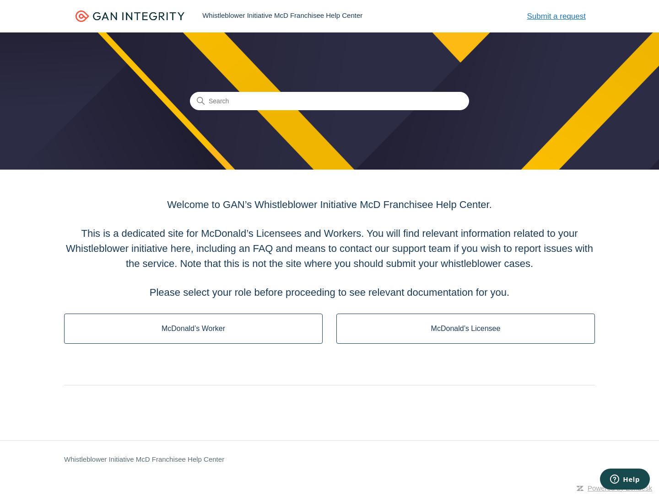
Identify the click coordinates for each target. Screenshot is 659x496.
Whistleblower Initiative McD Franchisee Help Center (144, 459)
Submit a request (556, 16)
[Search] (329, 101)
